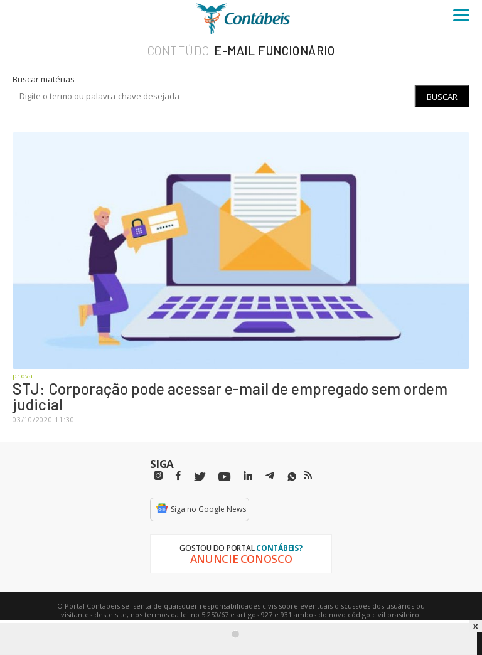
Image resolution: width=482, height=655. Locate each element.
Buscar (442, 96)
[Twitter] (199, 477)
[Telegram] (270, 477)
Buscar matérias (44, 79)
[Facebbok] (178, 476)
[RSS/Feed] (308, 475)
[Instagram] (158, 476)
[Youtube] (224, 477)
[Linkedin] (248, 476)
